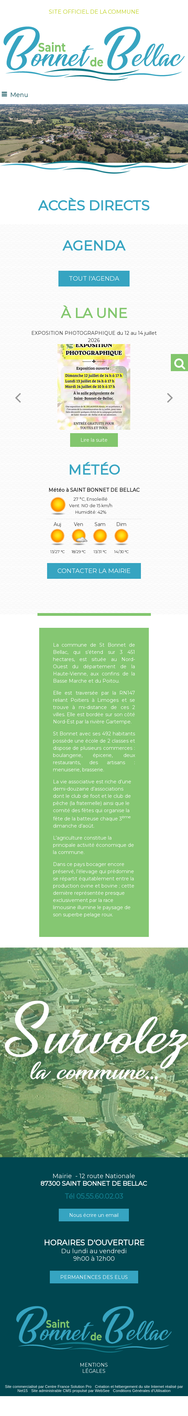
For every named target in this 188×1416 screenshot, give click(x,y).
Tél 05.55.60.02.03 (94, 1196)
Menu (19, 95)
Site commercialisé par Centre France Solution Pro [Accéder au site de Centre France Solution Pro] (48, 1386)
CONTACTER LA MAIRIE (94, 571)
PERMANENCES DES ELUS (94, 1277)
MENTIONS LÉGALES (94, 1368)
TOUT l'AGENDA (94, 278)
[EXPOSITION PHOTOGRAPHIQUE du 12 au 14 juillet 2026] (94, 387)
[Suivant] (170, 397)
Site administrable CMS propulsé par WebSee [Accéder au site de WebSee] (70, 1391)
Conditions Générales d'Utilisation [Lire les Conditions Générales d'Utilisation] (142, 1391)
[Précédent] (18, 397)
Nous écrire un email (94, 1215)
